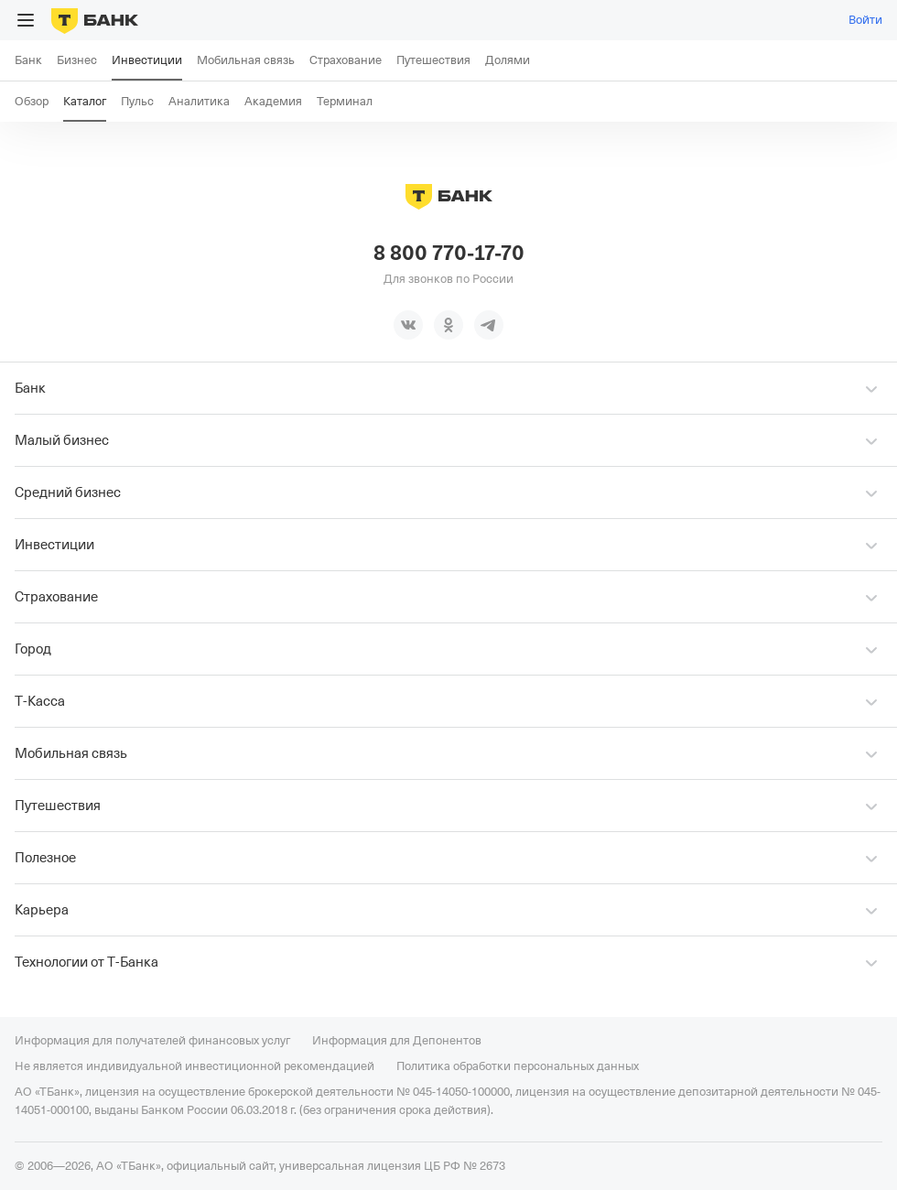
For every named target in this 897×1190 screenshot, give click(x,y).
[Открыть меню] (26, 20)
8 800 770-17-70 (448, 253)
